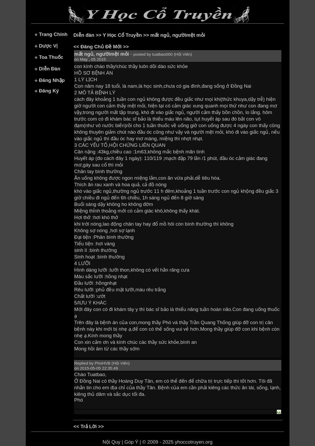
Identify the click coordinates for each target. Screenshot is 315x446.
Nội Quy (111, 442)
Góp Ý (131, 442)
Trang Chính (53, 34)
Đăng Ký (49, 91)
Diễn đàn (83, 35)
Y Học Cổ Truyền (122, 35)
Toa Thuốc (51, 57)
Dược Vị (48, 46)
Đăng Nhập (52, 80)
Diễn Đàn (49, 68)
